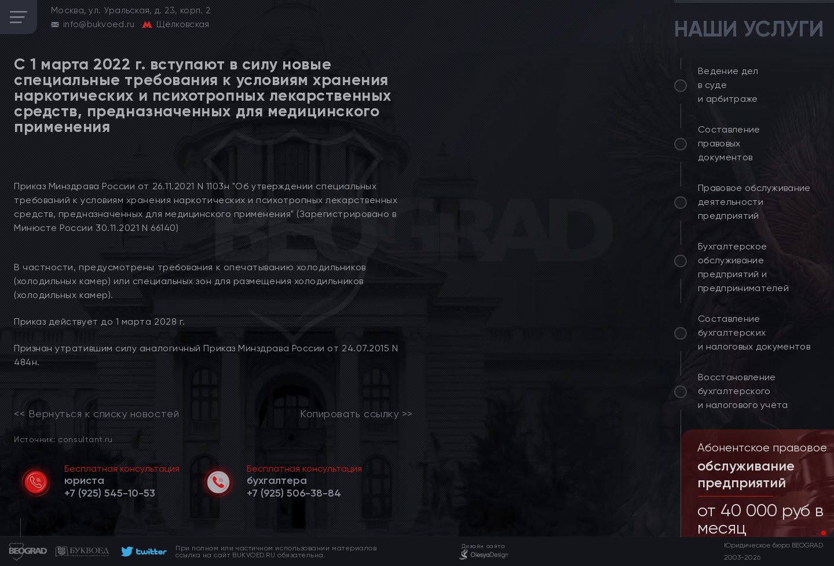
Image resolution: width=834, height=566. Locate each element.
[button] (814, 533)
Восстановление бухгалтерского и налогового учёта (743, 391)
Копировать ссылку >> (356, 414)
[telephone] (109, 493)
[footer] (142, 551)
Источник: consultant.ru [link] (63, 439)
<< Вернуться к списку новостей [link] (96, 414)
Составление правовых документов (729, 143)
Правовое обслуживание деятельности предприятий (754, 201)
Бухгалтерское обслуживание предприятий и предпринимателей (743, 267)
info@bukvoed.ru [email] (99, 24)
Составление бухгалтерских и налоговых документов (754, 332)
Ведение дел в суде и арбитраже (728, 84)
